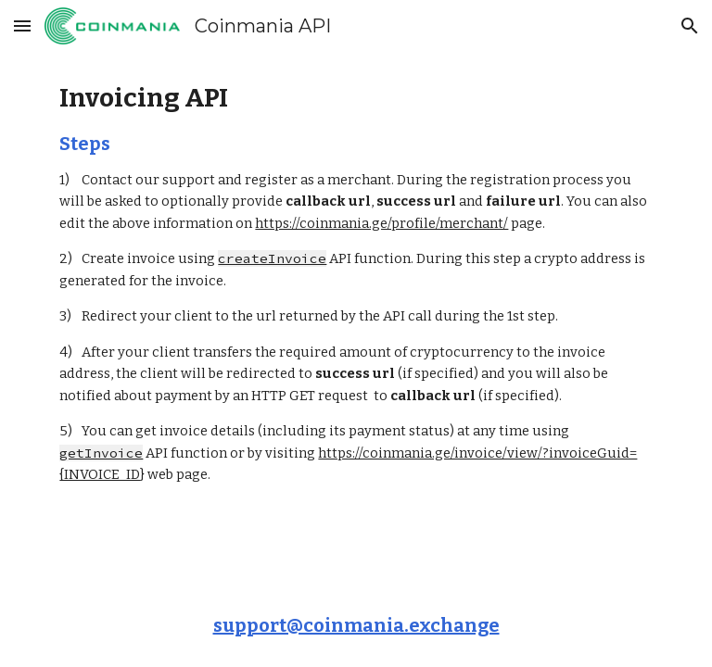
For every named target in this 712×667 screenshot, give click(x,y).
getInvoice (101, 453)
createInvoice (272, 258)
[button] (22, 25)
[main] (355, 284)
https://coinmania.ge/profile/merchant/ (381, 223)
